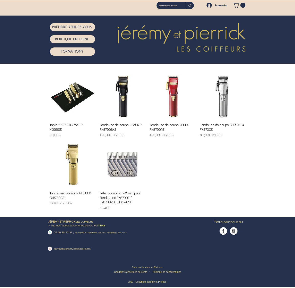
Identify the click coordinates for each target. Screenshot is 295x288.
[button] (239, 5)
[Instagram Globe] (234, 231)
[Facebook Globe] (223, 231)
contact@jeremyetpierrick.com (72, 249)
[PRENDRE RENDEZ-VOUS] (72, 27)
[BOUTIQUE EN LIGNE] (72, 39)
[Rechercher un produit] (168, 5)
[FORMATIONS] (72, 51)
